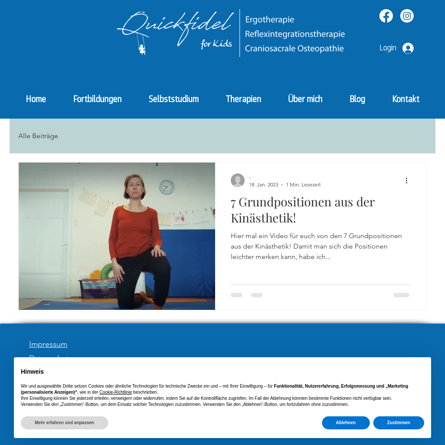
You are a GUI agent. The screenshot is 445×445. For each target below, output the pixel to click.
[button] (243, 99)
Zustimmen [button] (398, 422)
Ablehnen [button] (346, 422)
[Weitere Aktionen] (409, 180)
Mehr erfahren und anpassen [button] (64, 422)
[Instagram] (407, 16)
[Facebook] (386, 16)
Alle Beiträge (38, 136)
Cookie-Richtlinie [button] (116, 392)
